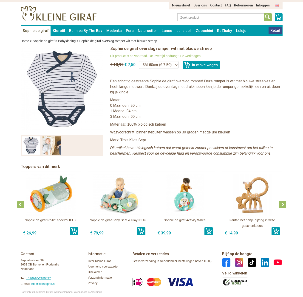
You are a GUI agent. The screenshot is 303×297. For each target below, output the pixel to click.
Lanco (167, 31)
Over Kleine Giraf (99, 261)
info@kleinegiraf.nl (43, 283)
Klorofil (59, 31)
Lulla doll (184, 31)
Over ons (200, 5)
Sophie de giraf (36, 31)
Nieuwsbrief (181, 5)
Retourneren (243, 5)
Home (25, 41)
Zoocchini (204, 31)
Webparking (81, 292)
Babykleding (67, 41)
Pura (130, 31)
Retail (275, 30)
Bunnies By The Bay (85, 31)
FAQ (228, 5)
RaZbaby (224, 31)
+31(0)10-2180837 (38, 278)
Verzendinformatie (100, 277)
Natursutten (148, 31)
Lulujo (241, 31)
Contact (216, 5)
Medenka (114, 31)
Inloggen (263, 5)
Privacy (93, 283)
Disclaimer (95, 272)
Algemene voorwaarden (103, 266)
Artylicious (96, 292)
